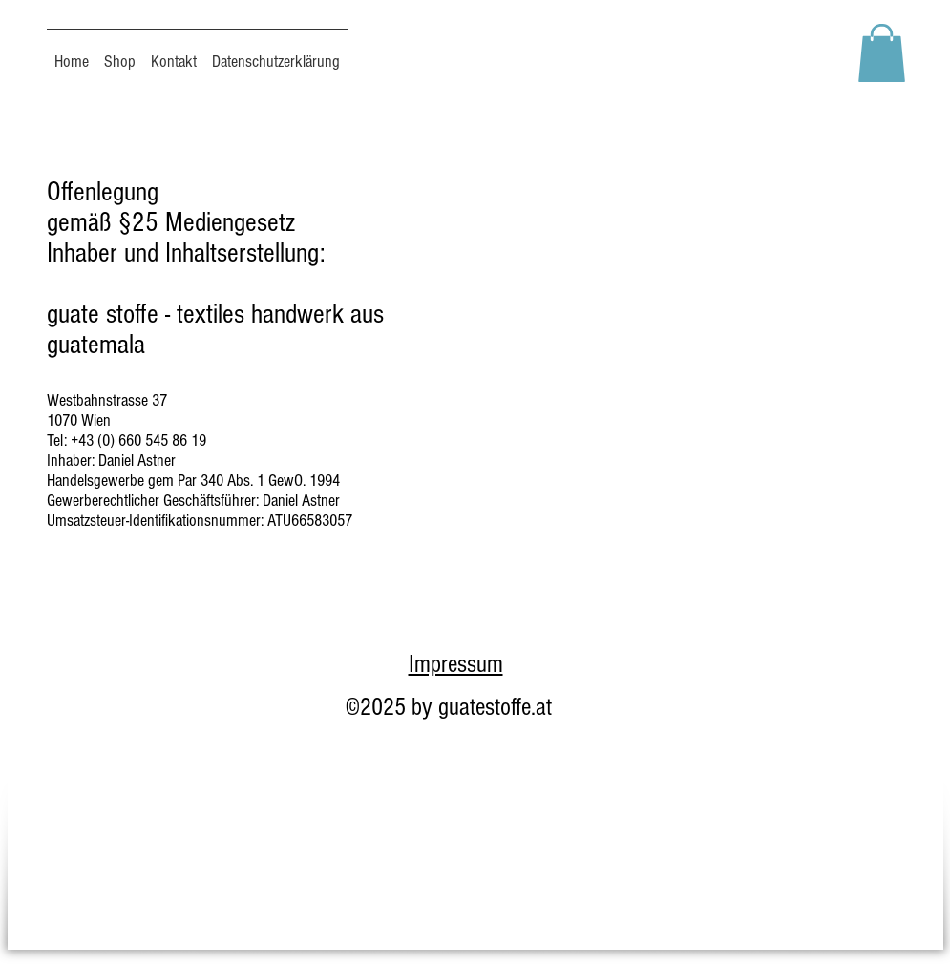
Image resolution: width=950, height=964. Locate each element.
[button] (881, 53)
